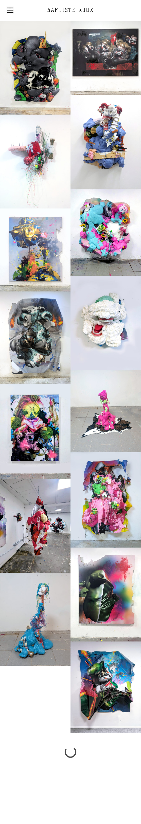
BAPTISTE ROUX (70, 10)
